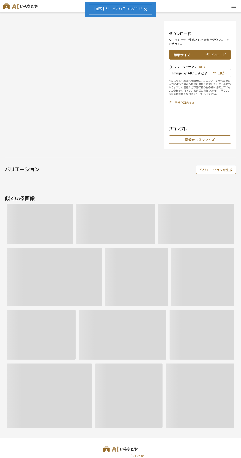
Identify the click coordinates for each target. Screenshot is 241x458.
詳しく (202, 67)
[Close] (145, 9)
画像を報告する (182, 102)
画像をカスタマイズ (200, 139)
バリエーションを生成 (216, 169)
